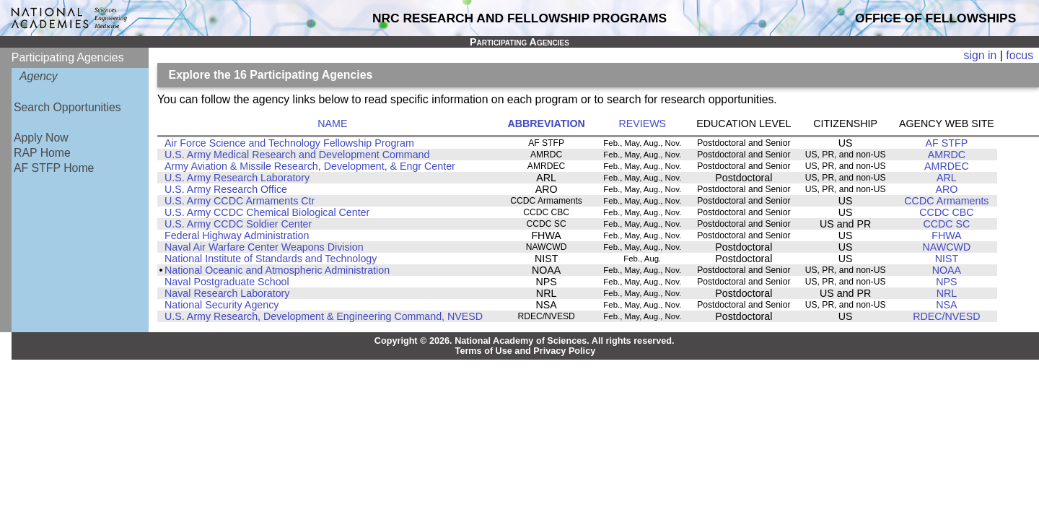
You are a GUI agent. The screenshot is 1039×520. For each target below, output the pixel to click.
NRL (947, 293)
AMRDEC (946, 166)
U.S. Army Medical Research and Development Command (297, 154)
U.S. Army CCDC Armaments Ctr (240, 201)
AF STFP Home (54, 168)
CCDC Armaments (946, 201)
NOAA (946, 270)
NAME (332, 123)
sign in (980, 55)
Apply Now (41, 137)
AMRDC (946, 154)
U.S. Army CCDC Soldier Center (238, 224)
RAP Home (42, 153)
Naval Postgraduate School (227, 281)
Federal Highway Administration (237, 235)
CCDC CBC (946, 212)
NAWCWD (947, 247)
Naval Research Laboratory (227, 293)
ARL (947, 177)
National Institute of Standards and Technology (271, 258)
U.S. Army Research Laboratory (237, 177)
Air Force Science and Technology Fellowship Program (289, 143)
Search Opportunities (67, 107)
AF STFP (947, 143)
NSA (946, 305)
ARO (946, 189)
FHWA (946, 235)
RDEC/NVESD (946, 316)
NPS (946, 281)
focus (1019, 55)
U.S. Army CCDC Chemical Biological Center (267, 212)
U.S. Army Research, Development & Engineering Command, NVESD (324, 316)
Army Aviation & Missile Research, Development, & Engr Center (310, 166)
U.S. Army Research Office (226, 189)
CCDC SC (946, 224)
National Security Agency (222, 305)
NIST (946, 258)
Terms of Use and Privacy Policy (525, 351)
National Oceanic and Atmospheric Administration (277, 270)
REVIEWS (642, 123)
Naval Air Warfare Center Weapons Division (264, 247)
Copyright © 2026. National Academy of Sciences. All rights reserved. (524, 341)
